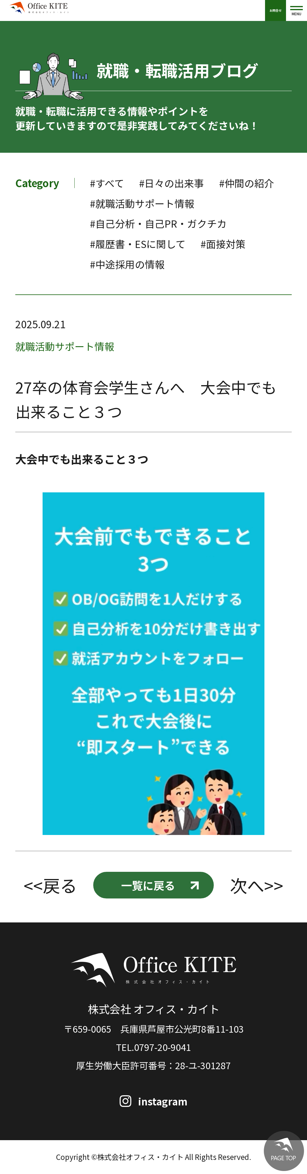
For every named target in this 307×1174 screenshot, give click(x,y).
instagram (163, 1101)
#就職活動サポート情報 (215, 203)
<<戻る (50, 885)
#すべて (107, 183)
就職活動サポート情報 (66, 346)
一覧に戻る (148, 885)
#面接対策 (227, 243)
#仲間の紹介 (118, 203)
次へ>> (257, 885)
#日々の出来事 (173, 183)
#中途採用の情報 (128, 263)
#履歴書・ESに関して (139, 243)
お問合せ (276, 10)
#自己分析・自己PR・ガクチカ (160, 223)
